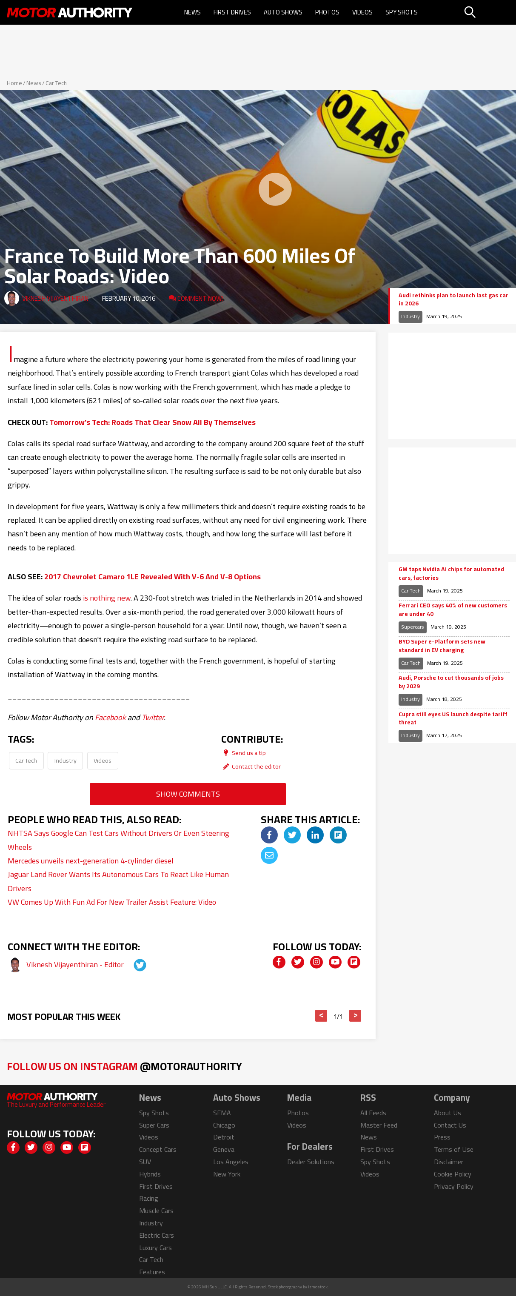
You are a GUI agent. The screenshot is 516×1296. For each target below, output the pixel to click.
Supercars (412, 627)
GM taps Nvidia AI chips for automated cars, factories (451, 573)
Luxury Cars (155, 1247)
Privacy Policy (453, 1186)
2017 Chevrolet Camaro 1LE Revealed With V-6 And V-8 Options (152, 577)
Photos (327, 12)
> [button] (355, 1016)
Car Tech (56, 83)
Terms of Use (453, 1149)
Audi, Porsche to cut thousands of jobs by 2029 (451, 682)
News (192, 12)
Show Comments (188, 794)
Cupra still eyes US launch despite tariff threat (453, 718)
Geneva (223, 1149)
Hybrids (150, 1174)
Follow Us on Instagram (124, 1066)
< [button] (321, 1016)
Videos (362, 12)
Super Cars (154, 1125)
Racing (148, 1198)
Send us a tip (243, 752)
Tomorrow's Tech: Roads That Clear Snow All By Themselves (152, 422)
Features (152, 1271)
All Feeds (373, 1112)
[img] (269, 834)
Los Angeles (230, 1161)
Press (442, 1137)
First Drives (232, 12)
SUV (145, 1161)
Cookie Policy (452, 1174)
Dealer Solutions (310, 1161)
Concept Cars (158, 1149)
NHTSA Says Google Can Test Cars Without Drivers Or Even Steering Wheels (118, 840)
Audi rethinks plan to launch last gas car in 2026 (453, 299)
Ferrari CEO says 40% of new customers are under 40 (453, 609)
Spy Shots (401, 12)
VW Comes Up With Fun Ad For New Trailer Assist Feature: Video (112, 902)
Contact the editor (251, 766)
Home (14, 83)
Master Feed (378, 1125)
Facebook (110, 717)
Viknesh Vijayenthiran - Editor (75, 964)
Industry (65, 760)
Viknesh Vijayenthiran (55, 298)
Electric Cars (156, 1235)
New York (226, 1174)
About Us (447, 1112)
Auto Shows (283, 12)
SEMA (222, 1112)
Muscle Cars (156, 1210)
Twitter (153, 717)
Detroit (223, 1137)
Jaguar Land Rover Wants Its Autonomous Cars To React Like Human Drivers (118, 881)
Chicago (224, 1125)
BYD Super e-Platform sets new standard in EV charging (442, 646)
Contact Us (450, 1125)
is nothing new (107, 598)
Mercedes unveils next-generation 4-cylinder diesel (91, 861)
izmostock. (318, 1287)
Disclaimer (448, 1161)
